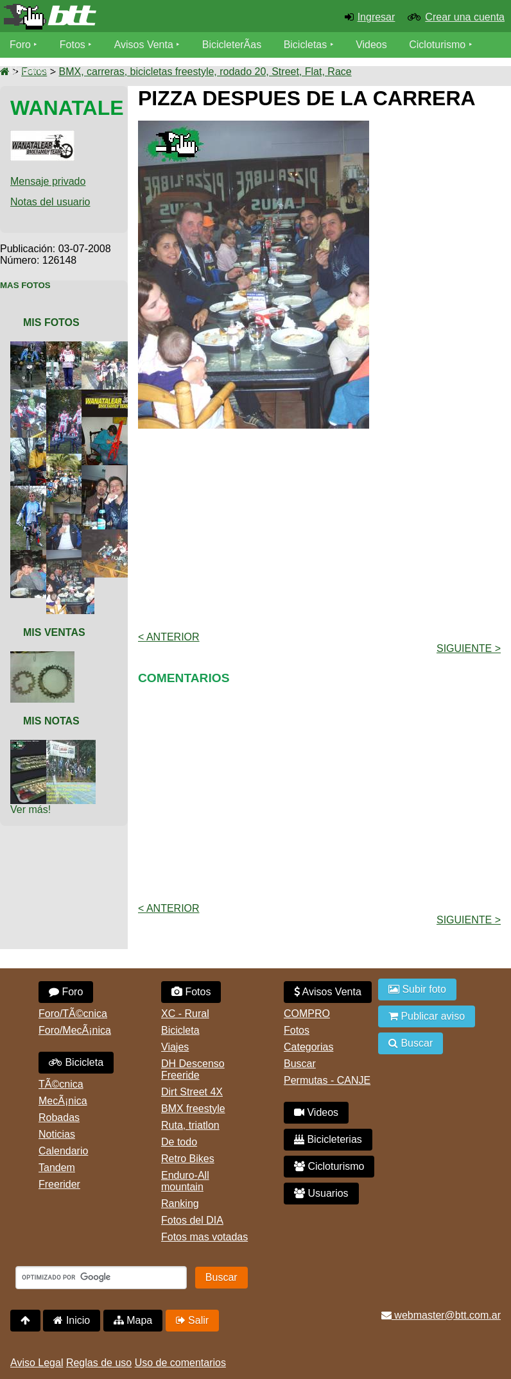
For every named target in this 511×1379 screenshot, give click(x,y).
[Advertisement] (324, 529)
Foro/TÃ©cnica (73, 1013)
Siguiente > (469, 648)
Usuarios (30, 70)
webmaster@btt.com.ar (441, 1315)
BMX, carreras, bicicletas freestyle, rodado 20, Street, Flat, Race (204, 71)
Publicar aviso (426, 1016)
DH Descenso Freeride (193, 1069)
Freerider (59, 1184)
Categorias (308, 1046)
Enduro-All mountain (185, 1181)
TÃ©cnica (61, 1084)
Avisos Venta (143, 44)
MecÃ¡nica (63, 1100)
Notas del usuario (50, 201)
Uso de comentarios (180, 1362)
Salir (192, 1320)
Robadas (59, 1117)
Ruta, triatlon (190, 1125)
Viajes (175, 1046)
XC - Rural (185, 1013)
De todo (179, 1141)
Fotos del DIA (192, 1220)
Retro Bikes (187, 1158)
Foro (20, 44)
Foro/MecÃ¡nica (75, 1030)
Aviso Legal (36, 1362)
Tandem (57, 1167)
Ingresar (376, 17)
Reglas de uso (99, 1362)
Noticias (57, 1134)
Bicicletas (307, 44)
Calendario (63, 1150)
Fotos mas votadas (204, 1236)
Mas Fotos (25, 285)
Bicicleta (76, 1062)
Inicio (71, 1320)
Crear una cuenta (465, 17)
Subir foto (417, 989)
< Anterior (169, 636)
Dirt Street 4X (192, 1091)
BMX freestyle (193, 1108)
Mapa (133, 1320)
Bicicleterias (328, 1139)
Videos (371, 44)
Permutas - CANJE (327, 1080)
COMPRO (307, 1013)
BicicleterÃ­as (231, 44)
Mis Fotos (51, 322)
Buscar (300, 1063)
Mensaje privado (47, 181)
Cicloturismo (437, 44)
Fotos (72, 44)
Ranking (180, 1203)
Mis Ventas (54, 632)
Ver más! (30, 809)
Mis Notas (51, 720)
